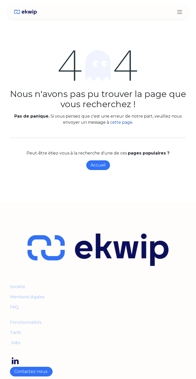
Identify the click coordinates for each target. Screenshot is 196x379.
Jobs (15, 342)
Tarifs (15, 332)
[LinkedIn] (15, 361)
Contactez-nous (31, 371)
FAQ (14, 307)
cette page (121, 122)
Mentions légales (27, 296)
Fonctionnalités (25, 322)
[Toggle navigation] (180, 12)
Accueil (98, 165)
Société (17, 286)
